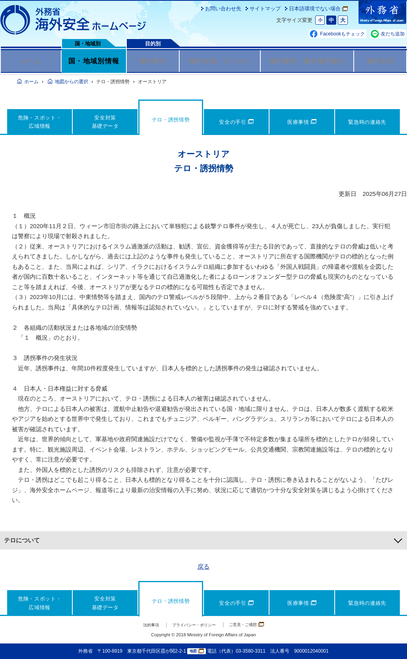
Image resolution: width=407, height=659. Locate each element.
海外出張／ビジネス (219, 61)
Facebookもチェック (342, 34)
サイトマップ (265, 9)
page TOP (389, 641)
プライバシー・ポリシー (192, 625)
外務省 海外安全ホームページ (73, 20)
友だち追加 (393, 34)
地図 (197, 651)
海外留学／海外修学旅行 (307, 61)
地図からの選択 (71, 81)
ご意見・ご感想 (255, 625)
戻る (203, 566)
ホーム (31, 61)
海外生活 (380, 61)
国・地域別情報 (93, 61)
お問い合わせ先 (223, 9)
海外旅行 (152, 61)
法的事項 (140, 625)
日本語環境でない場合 (318, 9)
